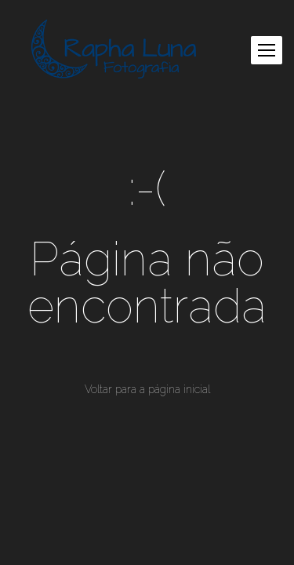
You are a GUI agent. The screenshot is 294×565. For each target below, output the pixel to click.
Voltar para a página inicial (147, 389)
